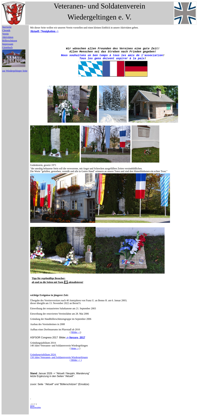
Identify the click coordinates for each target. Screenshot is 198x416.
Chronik (6, 30)
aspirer (122, 58)
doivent (108, 58)
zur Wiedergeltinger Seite (14, 70)
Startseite (6, 27)
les (90, 58)
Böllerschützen (9, 40)
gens (97, 58)
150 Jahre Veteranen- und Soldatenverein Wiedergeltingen (59, 357)
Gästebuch (7, 47)
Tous (82, 58)
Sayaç (32, 406)
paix (141, 58)
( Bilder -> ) (76, 360)
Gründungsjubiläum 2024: (43, 354)
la (134, 58)
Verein (5, 33)
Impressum (7, 44)
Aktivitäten (7, 37)
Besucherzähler (35, 407)
